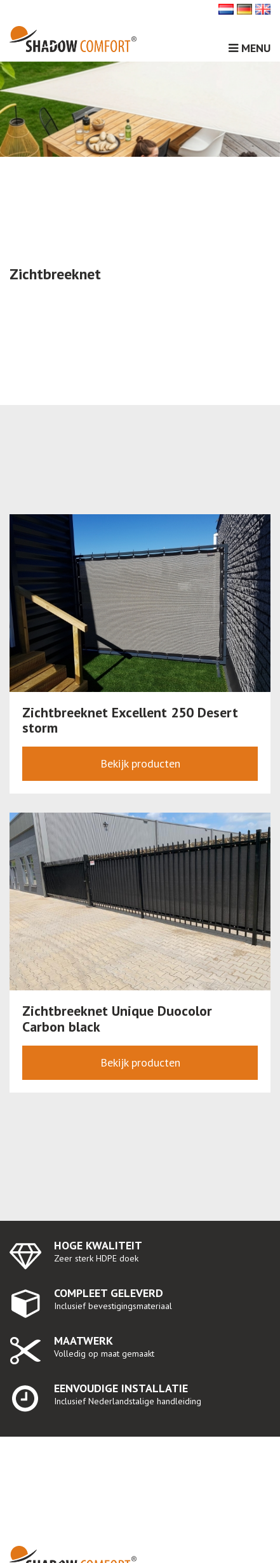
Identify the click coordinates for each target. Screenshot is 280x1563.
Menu (249, 48)
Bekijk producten (140, 763)
